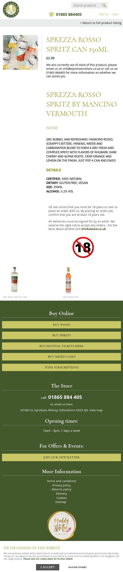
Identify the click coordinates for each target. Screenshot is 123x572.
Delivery (61, 493)
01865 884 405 (64, 397)
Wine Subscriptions (61, 367)
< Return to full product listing (100, 23)
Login (115, 14)
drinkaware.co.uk (93, 229)
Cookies (61, 498)
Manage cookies (77, 567)
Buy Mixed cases (61, 356)
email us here (63, 404)
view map (96, 410)
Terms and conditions (61, 481)
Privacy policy (61, 485)
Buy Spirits (61, 335)
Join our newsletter (61, 457)
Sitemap (60, 502)
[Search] (86, 5)
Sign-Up (103, 14)
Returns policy (61, 489)
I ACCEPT (48, 567)
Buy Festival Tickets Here (61, 346)
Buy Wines (61, 324)
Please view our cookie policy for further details (48, 559)
